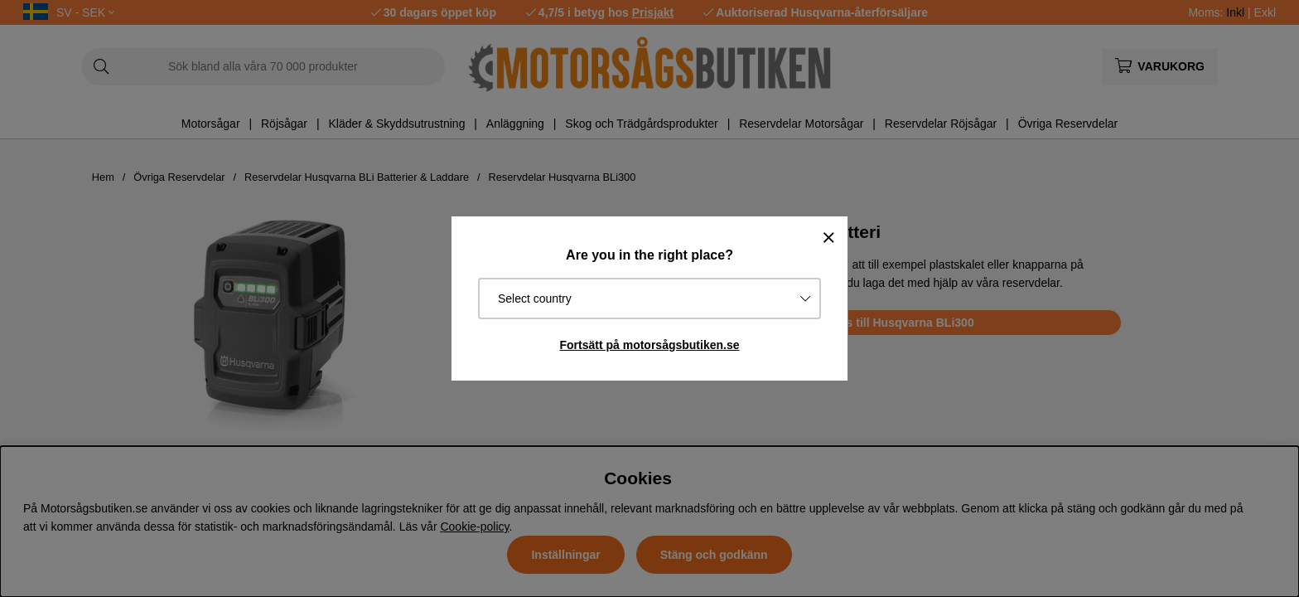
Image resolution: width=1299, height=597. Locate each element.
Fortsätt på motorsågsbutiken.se (649, 345)
